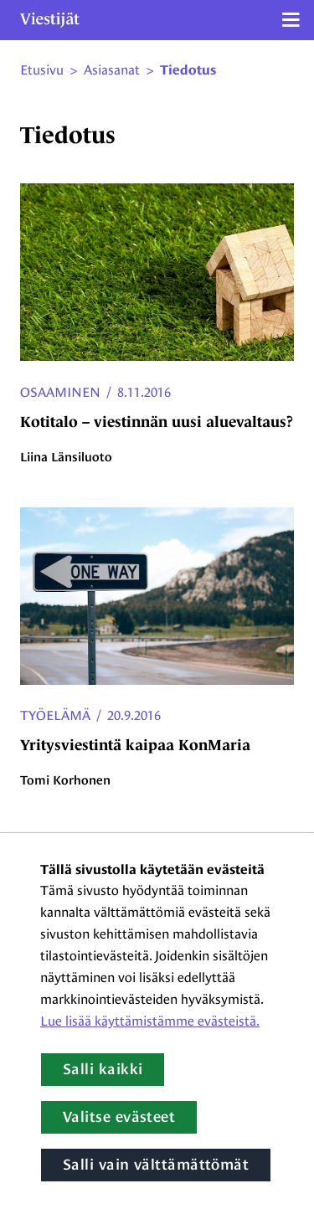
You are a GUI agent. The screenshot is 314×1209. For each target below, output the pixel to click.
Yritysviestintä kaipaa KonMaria (135, 745)
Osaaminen (60, 392)
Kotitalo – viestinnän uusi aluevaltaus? (156, 422)
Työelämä (55, 715)
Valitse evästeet (119, 1117)
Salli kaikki (102, 1069)
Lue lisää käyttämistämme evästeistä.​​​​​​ (150, 1021)
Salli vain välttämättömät (156, 1164)
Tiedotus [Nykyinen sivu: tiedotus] (188, 70)
